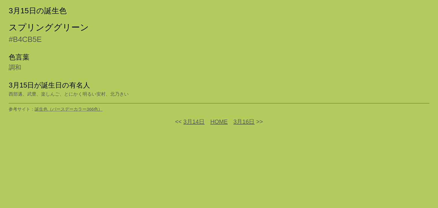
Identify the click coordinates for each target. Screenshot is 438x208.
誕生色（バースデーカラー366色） (68, 109)
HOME (219, 121)
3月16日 (243, 121)
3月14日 (194, 121)
